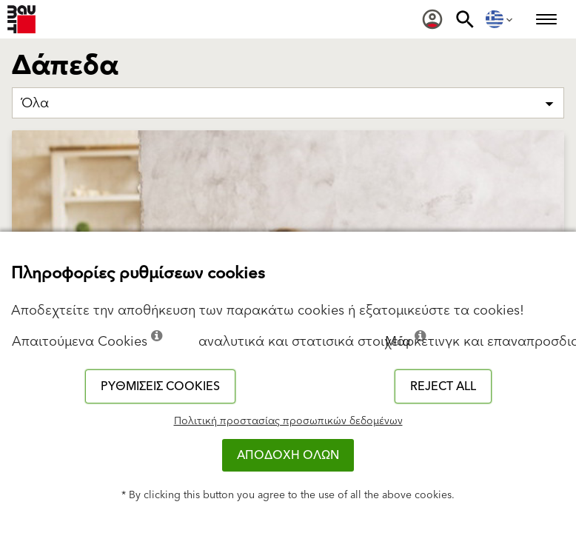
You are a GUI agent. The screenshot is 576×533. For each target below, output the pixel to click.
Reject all (443, 386)
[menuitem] (432, 19)
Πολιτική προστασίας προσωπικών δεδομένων (288, 421)
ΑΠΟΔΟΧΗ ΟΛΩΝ (288, 455)
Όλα (35, 103)
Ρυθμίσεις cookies (160, 386)
